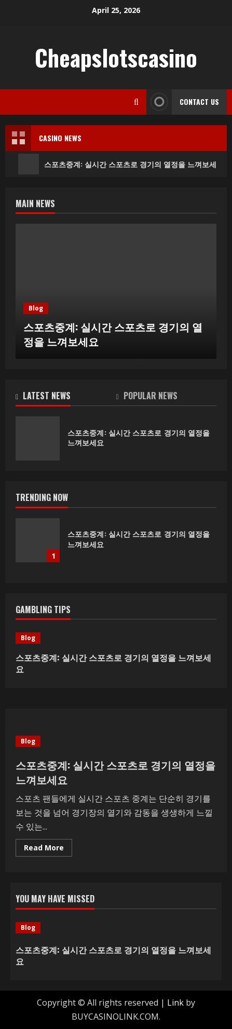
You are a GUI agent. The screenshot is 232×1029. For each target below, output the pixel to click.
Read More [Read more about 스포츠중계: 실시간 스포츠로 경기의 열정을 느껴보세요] (48, 849)
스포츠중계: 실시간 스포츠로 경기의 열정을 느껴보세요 (112, 334)
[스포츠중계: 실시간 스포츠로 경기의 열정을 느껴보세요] (116, 638)
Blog (36, 308)
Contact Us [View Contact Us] (182, 102)
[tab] (66, 397)
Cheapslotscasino (116, 57)
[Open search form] (136, 102)
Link (175, 1002)
